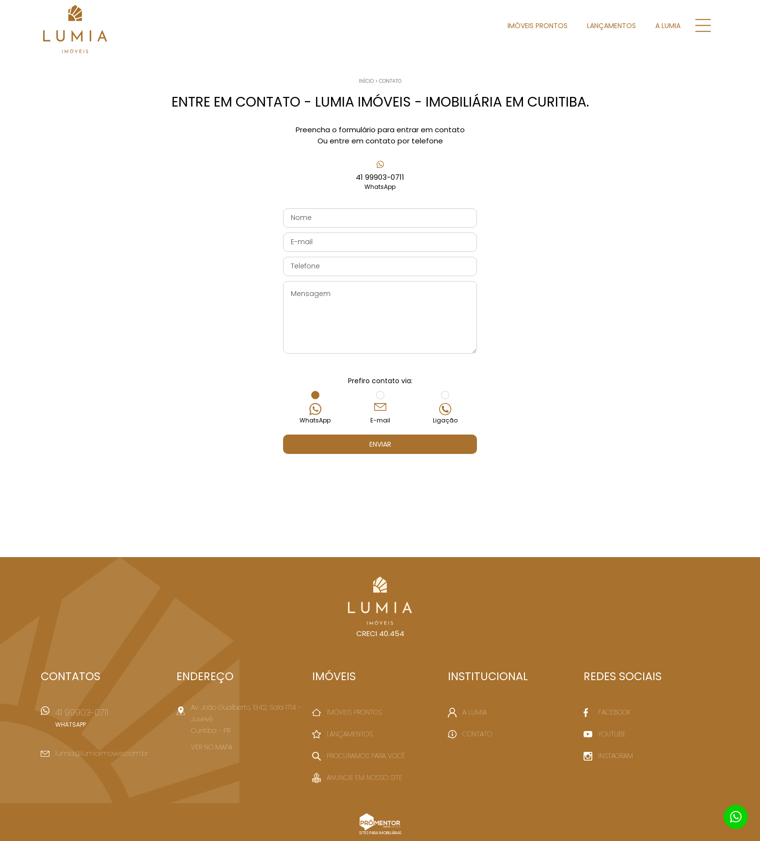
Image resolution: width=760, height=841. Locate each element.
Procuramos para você (366, 756)
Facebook (614, 712)
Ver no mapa (211, 747)
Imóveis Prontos (537, 26)
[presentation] (380, 478)
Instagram (615, 756)
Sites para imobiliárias (380, 833)
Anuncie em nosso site (364, 777)
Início (366, 81)
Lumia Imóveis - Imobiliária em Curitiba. (380, 600)
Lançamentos (611, 26)
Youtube (612, 734)
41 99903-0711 (380, 181)
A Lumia (668, 26)
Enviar (380, 444)
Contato (390, 81)
